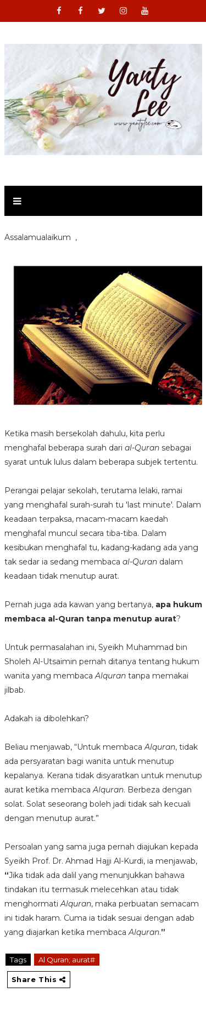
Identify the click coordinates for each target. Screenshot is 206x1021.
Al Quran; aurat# (66, 959)
